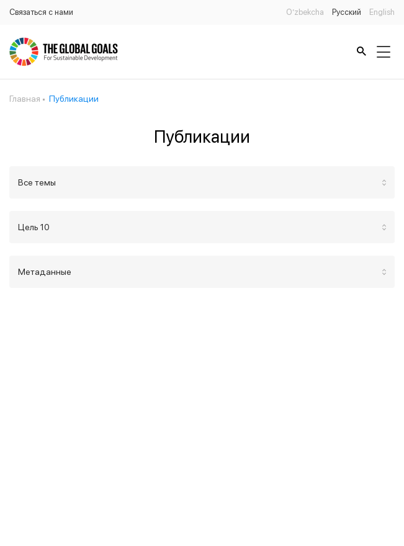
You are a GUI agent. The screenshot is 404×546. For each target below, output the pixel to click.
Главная (24, 99)
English (382, 12)
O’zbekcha (305, 12)
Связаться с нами (41, 12)
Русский (346, 12)
